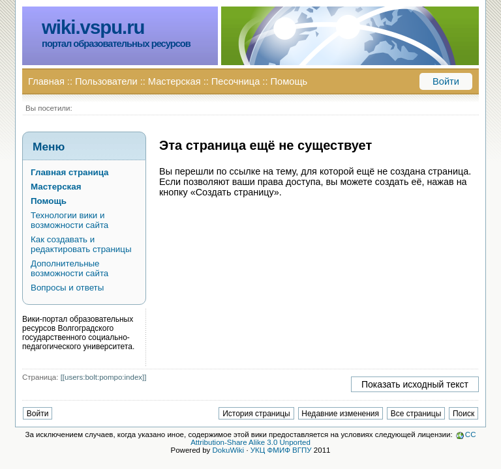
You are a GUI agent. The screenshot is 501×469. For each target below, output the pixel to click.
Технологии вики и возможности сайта (69, 220)
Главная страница (69, 172)
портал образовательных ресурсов (116, 43)
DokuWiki (229, 450)
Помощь (288, 81)
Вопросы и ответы (67, 287)
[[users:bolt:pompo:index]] (104, 377)
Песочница (235, 81)
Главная (46, 81)
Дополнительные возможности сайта (69, 268)
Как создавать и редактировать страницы (81, 244)
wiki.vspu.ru (93, 27)
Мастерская (174, 81)
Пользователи (106, 81)
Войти (446, 81)
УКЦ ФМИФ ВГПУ (281, 450)
